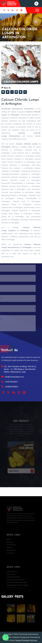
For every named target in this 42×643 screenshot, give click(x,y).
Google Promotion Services (26, 640)
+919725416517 (9, 381)
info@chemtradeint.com (12, 377)
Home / (5, 42)
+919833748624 (9, 386)
